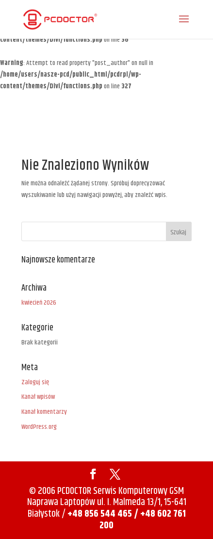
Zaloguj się (35, 382)
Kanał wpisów (38, 397)
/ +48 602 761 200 (142, 519)
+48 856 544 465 (100, 514)
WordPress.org (39, 427)
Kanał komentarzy (44, 412)
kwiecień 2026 (38, 302)
